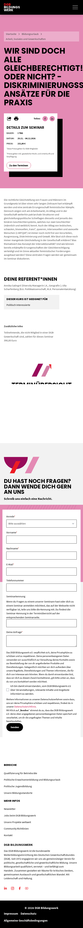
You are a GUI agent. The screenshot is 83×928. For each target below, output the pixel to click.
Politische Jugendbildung (18, 786)
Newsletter (10, 808)
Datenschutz (28, 913)
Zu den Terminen (18, 165)
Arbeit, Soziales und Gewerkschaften (26, 39)
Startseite (11, 34)
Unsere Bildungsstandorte (18, 792)
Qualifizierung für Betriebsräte (20, 773)
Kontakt (8, 835)
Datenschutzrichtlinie (25, 706)
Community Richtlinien (16, 828)
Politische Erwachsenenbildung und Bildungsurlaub (32, 779)
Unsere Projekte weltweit (17, 822)
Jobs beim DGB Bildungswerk (20, 815)
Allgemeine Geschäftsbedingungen (25, 920)
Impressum (11, 913)
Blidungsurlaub (30, 34)
